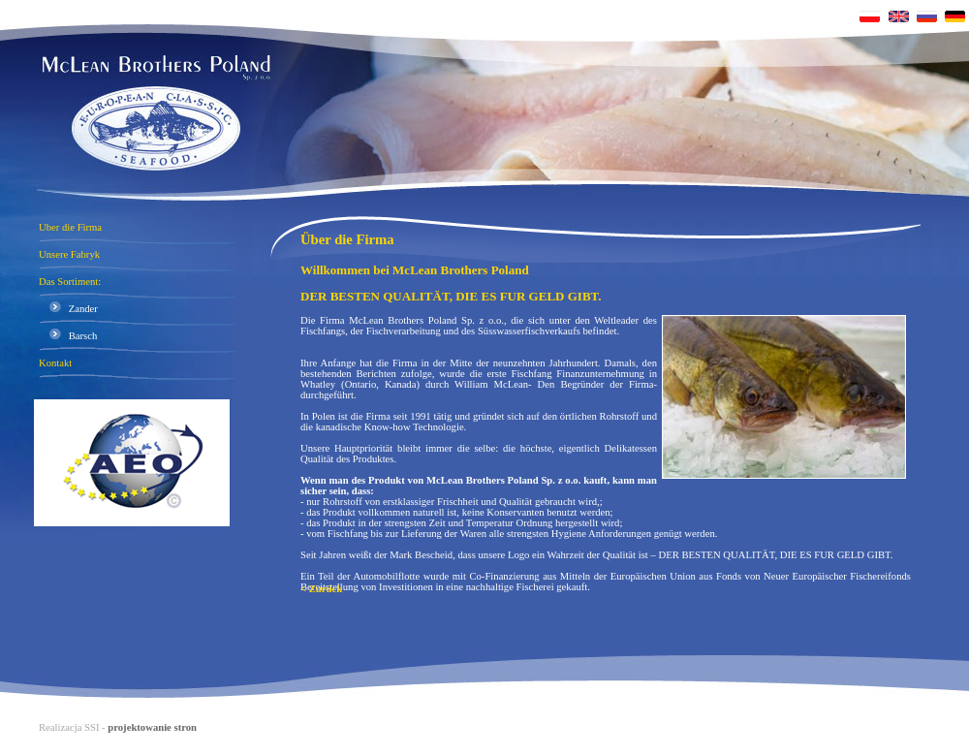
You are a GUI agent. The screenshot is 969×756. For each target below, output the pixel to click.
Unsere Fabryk (69, 254)
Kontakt (55, 363)
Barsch (68, 336)
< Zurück (321, 588)
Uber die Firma (70, 227)
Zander (68, 308)
